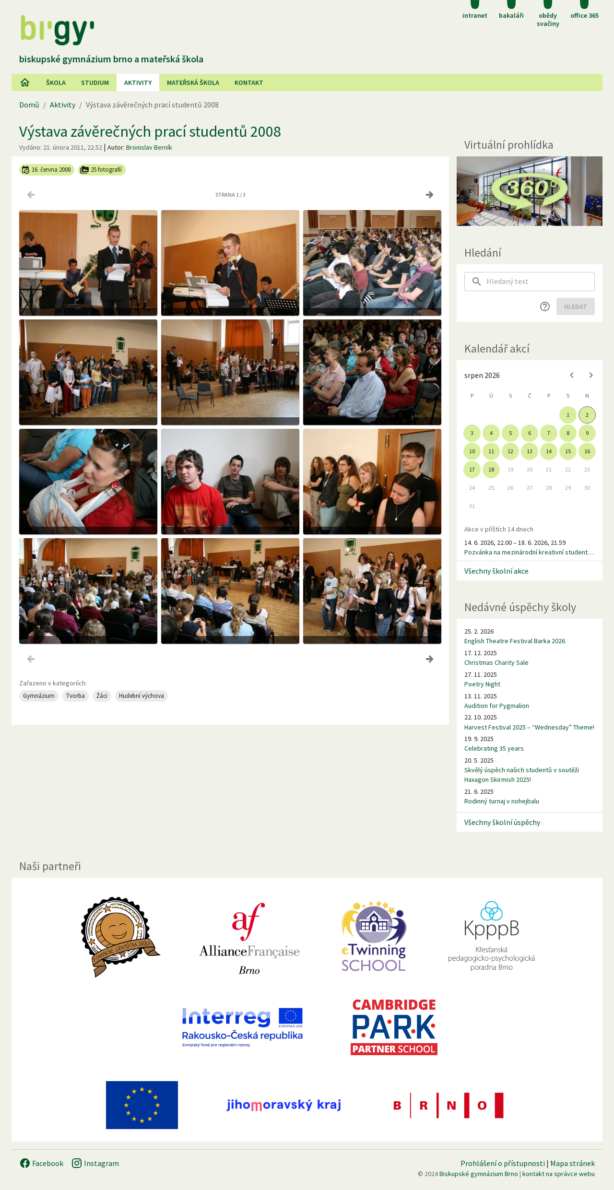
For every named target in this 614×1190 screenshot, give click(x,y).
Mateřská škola (193, 82)
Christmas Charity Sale (496, 662)
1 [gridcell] (568, 414)
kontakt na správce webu (558, 1173)
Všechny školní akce (496, 571)
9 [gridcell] (587, 432)
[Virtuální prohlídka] (529, 191)
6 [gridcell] (529, 432)
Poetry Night (482, 684)
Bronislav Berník (149, 147)
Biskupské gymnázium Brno (478, 1173)
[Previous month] (571, 375)
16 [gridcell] (587, 451)
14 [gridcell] (549, 451)
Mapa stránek (572, 1163)
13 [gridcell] (529, 451)
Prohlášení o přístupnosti (502, 1163)
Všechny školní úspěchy (502, 822)
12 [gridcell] (510, 451)
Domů (29, 104)
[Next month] (591, 375)
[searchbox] (540, 281)
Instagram (95, 1163)
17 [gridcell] (472, 469)
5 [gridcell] (510, 432)
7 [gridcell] (548, 432)
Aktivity (62, 104)
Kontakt (249, 82)
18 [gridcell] (491, 469)
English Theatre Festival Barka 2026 (514, 640)
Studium (95, 82)
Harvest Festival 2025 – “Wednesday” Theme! (529, 727)
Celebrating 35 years (494, 748)
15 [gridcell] (568, 451)
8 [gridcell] (568, 432)
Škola (56, 82)
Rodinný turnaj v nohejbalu (501, 801)
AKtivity (138, 82)
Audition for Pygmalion (496, 705)
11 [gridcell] (491, 451)
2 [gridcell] (587, 414)
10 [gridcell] (472, 451)
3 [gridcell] (472, 432)
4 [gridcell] (491, 432)
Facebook (41, 1163)
